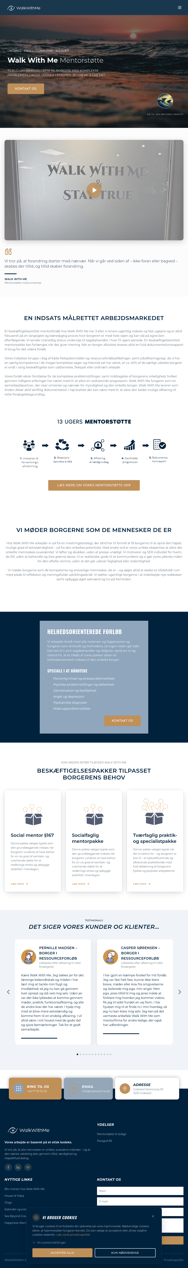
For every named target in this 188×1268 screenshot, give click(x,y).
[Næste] (179, 992)
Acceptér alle (62, 1256)
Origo (8, 1202)
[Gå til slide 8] (98, 1054)
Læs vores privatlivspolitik (73, 1238)
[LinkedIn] (18, 1167)
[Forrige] (8, 992)
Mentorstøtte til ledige (111, 1134)
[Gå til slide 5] (89, 1054)
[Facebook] (8, 1167)
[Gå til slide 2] (80, 1054)
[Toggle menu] (179, 7)
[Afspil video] (94, 190)
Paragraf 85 (104, 1141)
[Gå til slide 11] (107, 1054)
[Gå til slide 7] (95, 1054)
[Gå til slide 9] (101, 1054)
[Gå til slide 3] (83, 1054)
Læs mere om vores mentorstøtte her (94, 485)
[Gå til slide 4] (86, 1054)
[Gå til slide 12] (110, 1054)
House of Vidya (14, 1195)
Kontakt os (26, 88)
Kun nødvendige (125, 1256)
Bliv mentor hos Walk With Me (25, 1189)
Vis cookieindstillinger (49, 1246)
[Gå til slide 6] (92, 1054)
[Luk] (153, 1220)
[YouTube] (28, 1167)
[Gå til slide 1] (77, 1054)
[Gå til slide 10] (104, 1054)
